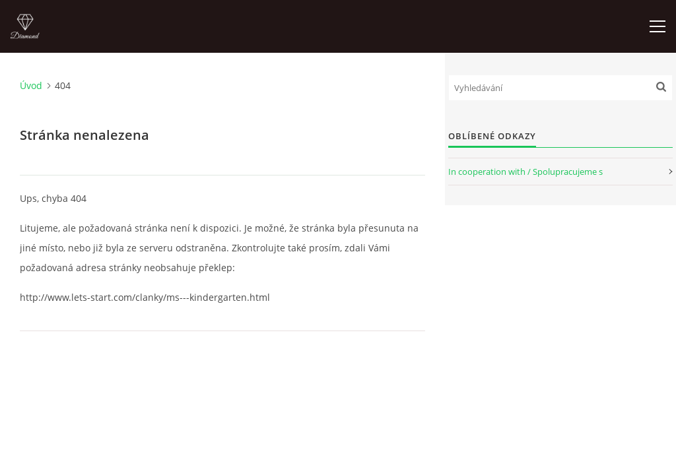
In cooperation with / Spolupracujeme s (525, 171)
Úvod (31, 85)
